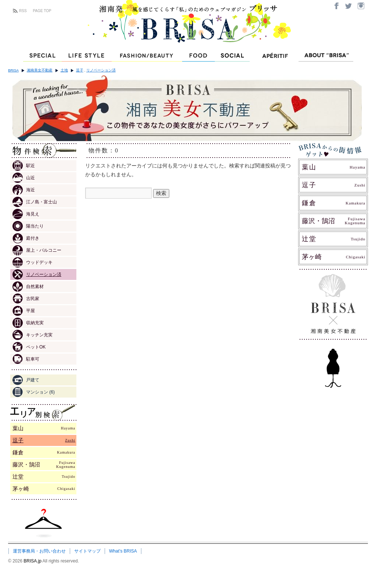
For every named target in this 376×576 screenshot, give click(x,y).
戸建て (25, 380)
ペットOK (29, 347)
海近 (23, 190)
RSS (23, 11)
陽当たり (28, 226)
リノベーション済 (101, 70)
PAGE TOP (42, 11)
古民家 (25, 298)
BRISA (13, 70)
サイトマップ (87, 551)
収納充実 (28, 323)
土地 (64, 70)
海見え (25, 214)
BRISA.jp (33, 561)
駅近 (23, 165)
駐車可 (25, 359)
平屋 (23, 311)
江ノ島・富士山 (34, 202)
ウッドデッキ (32, 262)
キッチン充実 (32, 335)
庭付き (25, 238)
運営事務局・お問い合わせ (39, 551)
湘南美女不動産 (40, 70)
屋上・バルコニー (36, 250)
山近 (23, 178)
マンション (33, 392)
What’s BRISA (123, 551)
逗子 (79, 70)
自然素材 (28, 286)
